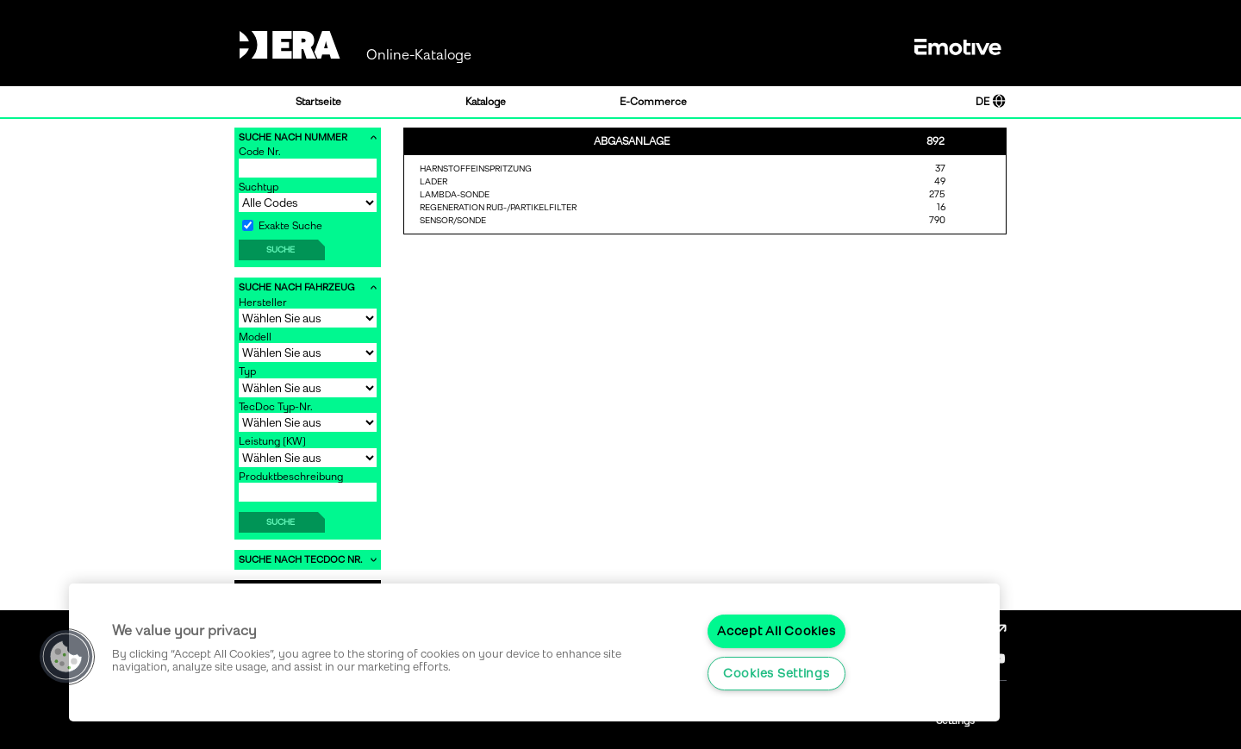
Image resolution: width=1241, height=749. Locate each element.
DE (991, 102)
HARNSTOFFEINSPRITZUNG (476, 168)
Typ (247, 371)
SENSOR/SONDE (453, 220)
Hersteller (263, 302)
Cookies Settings (776, 673)
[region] (534, 652)
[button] (66, 656)
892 (935, 141)
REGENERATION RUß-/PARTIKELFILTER (498, 207)
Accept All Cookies (776, 631)
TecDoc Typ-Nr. (276, 407)
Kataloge (485, 102)
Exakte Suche (282, 226)
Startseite (318, 102)
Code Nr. (260, 152)
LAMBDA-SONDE (455, 194)
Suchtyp (258, 187)
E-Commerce (653, 102)
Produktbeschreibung (291, 477)
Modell (255, 337)
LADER (433, 181)
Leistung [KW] (272, 441)
